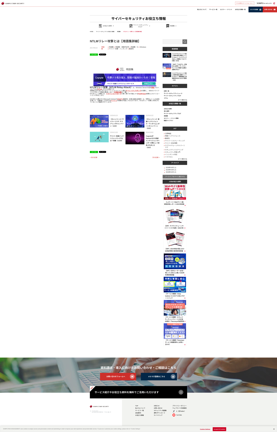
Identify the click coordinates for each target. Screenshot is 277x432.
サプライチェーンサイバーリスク (175, 146)
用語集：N (134, 47)
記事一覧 (166, 91)
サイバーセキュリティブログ (172, 95)
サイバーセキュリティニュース (173, 93)
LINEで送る (94, 54)
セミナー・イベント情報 (171, 118)
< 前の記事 (93, 157)
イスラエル (169, 157)
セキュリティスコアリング (174, 150)
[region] (138, 429)
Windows (143, 47)
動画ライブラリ (168, 120)
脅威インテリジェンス (172, 136)
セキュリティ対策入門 (172, 152)
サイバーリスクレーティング (175, 141)
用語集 (102, 48)
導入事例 (166, 111)
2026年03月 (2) (171, 170)
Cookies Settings (205, 429)
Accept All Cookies (219, 429)
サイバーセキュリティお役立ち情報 (138, 19)
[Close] (274, 429)
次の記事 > (156, 157)
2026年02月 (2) (171, 172)
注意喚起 (168, 133)
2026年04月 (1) (171, 167)
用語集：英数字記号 (122, 47)
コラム (166, 98)
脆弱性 (131, 49)
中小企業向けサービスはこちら (244, 3)
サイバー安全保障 (171, 143)
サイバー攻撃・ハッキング (118, 49)
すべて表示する (182, 100)
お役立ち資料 (168, 109)
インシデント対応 (171, 154)
